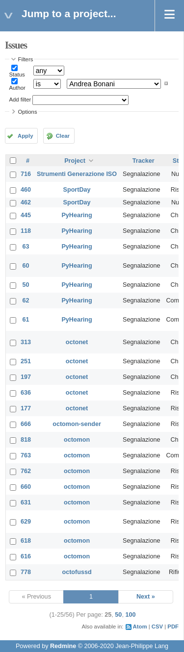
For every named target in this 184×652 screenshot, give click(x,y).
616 (26, 556)
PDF (173, 626)
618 (26, 540)
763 (26, 455)
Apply (25, 136)
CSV (157, 626)
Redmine (63, 646)
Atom (140, 626)
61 (26, 319)
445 (26, 215)
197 (26, 377)
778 (26, 572)
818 (26, 439)
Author (17, 88)
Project (74, 160)
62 (26, 300)
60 (26, 265)
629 (26, 521)
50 (26, 284)
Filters (25, 59)
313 (26, 342)
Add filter (20, 99)
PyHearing (76, 215)
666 (26, 424)
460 (26, 189)
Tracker (143, 160)
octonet (77, 342)
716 (26, 174)
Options (27, 112)
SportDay (77, 189)
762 (26, 471)
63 (26, 246)
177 (26, 408)
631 (26, 502)
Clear (63, 136)
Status (17, 74)
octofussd (76, 572)
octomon (77, 439)
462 (26, 202)
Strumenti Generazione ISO (77, 174)
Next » (145, 596)
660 (26, 486)
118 (26, 230)
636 (26, 392)
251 (26, 361)
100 (130, 614)
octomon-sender (77, 424)
